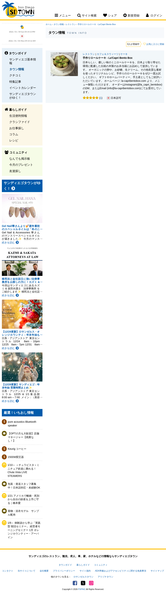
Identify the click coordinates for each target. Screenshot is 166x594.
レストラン (71, 24)
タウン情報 (16, 69)
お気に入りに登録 (155, 44)
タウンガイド (65, 565)
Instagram (91, 583)
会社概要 (44, 571)
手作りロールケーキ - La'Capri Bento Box (97, 24)
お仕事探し (16, 128)
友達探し (15, 171)
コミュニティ (100, 565)
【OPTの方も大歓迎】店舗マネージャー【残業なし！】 (23, 437)
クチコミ (15, 75)
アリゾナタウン (105, 576)
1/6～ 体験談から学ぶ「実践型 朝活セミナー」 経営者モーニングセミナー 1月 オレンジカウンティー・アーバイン (24, 530)
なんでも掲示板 (19, 158)
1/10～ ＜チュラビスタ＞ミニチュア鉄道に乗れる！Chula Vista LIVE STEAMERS (23, 470)
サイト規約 (85, 571)
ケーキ (124, 54)
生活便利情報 (18, 115)
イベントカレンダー (22, 87)
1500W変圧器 (16, 457)
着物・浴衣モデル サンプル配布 (23, 512)
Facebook (75, 583)
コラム (13, 134)
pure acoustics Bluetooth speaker (22, 423)
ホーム (49, 24)
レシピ (13, 140)
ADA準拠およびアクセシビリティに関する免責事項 (120, 571)
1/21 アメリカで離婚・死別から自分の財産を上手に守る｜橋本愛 (23, 499)
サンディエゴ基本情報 (22, 61)
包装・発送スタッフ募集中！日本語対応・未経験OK (24, 485)
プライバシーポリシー (64, 571)
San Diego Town (18, 10)
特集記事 (15, 81)
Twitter (83, 583)
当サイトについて (26, 571)
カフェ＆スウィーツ (108, 54)
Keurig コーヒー (17, 448)
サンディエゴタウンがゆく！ (22, 95)
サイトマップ (157, 571)
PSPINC (82, 589)
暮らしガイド (83, 565)
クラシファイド (19, 121)
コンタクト (7, 571)
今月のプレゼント (21, 164)
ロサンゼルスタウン (83, 576)
